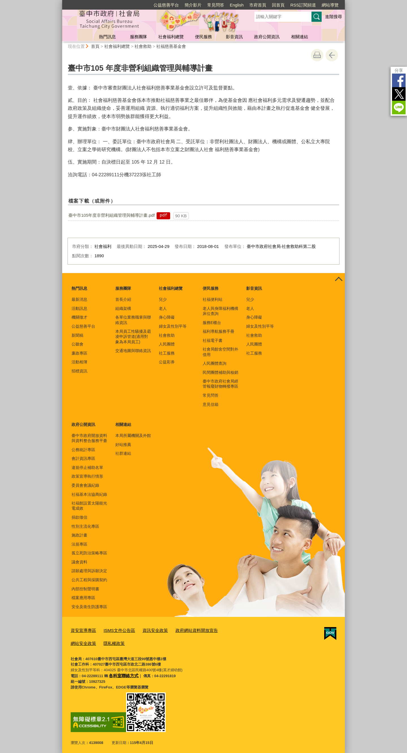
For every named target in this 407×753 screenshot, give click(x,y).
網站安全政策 (220, 630)
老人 (163, 308)
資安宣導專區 (82, 630)
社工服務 (167, 353)
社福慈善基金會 (171, 46)
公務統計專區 (83, 449)
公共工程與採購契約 (89, 580)
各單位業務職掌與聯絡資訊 (133, 320)
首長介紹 (123, 299)
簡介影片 (193, 5)
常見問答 (215, 5)
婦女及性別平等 (173, 326)
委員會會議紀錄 (85, 485)
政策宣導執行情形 (87, 476)
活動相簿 (79, 362)
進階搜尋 (333, 16)
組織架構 (123, 308)
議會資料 (79, 562)
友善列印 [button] (317, 55)
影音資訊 (234, 36)
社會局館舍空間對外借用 (220, 352)
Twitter (399, 94)
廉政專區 (79, 353)
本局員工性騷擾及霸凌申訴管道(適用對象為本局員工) (133, 336)
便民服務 (203, 36)
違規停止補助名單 (87, 467)
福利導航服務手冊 (218, 331)
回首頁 (278, 5)
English (237, 5)
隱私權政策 (80, 641)
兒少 (163, 299)
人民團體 (167, 344)
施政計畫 (79, 535)
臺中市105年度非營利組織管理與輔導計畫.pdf (111, 215)
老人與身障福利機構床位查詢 (220, 311)
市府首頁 (257, 5)
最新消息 (79, 299)
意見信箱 (210, 404)
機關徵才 (79, 317)
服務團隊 (138, 36)
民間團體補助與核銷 (220, 372)
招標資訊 (79, 371)
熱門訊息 (107, 36)
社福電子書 (212, 340)
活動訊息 (79, 308)
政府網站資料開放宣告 (182, 630)
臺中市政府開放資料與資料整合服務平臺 (89, 438)
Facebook (399, 80)
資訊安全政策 (146, 630)
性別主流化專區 (85, 526)
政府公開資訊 (267, 36)
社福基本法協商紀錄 (89, 494)
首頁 (95, 46)
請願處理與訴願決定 (89, 570)
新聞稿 (77, 335)
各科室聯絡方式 (122, 673)
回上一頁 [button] (332, 55)
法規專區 (79, 544)
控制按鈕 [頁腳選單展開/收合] (338, 279)
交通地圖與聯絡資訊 (133, 350)
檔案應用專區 (83, 597)
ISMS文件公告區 (113, 630)
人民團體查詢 (214, 363)
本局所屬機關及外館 (133, 435)
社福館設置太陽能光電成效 (89, 505)
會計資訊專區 (83, 458)
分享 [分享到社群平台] (399, 70)
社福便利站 (212, 299)
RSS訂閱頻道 (303, 5)
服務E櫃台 (212, 322)
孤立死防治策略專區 (89, 553)
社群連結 (123, 453)
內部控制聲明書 (85, 589)
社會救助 (143, 46)
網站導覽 (330, 5)
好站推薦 (123, 444)
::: (60, 2)
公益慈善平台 (166, 5)
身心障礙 (167, 317)
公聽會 (77, 344)
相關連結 (299, 36)
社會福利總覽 (171, 36)
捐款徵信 (79, 517)
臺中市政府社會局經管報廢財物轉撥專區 (220, 384)
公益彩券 (167, 362)
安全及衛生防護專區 (89, 606)
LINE (399, 107)
